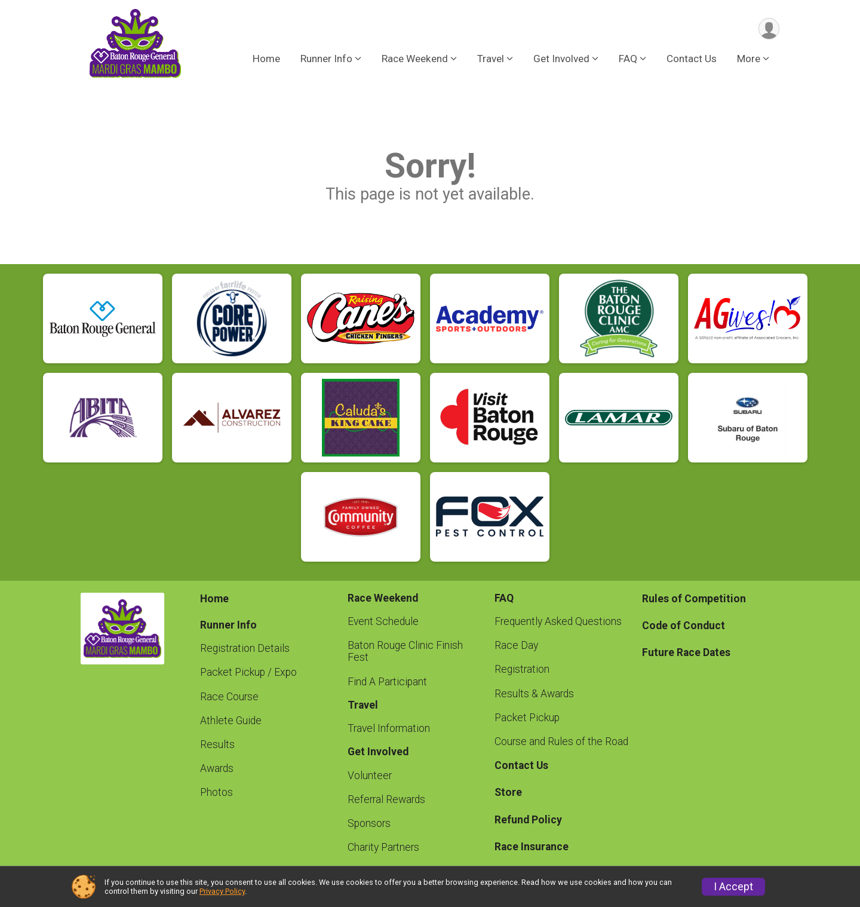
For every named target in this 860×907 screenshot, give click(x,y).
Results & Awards (534, 694)
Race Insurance (531, 847)
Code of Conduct (683, 626)
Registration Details (245, 648)
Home (266, 59)
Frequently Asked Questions (558, 621)
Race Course (229, 697)
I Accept (733, 887)
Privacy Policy (222, 891)
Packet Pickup (527, 718)
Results (217, 744)
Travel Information (389, 728)
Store (508, 792)
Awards (217, 768)
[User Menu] (768, 29)
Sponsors (369, 823)
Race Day (516, 645)
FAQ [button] (628, 59)
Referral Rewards (386, 799)
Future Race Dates (686, 652)
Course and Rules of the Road (561, 741)
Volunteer (370, 776)
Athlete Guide (231, 721)
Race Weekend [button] (415, 59)
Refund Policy (528, 820)
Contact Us (691, 59)
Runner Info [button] (326, 59)
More (748, 59)
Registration (521, 669)
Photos (216, 792)
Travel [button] (490, 59)
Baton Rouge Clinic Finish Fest (405, 651)
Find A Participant (387, 682)
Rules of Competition (694, 599)
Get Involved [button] (561, 59)
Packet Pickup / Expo (248, 672)
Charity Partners (383, 847)
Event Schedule (383, 621)
